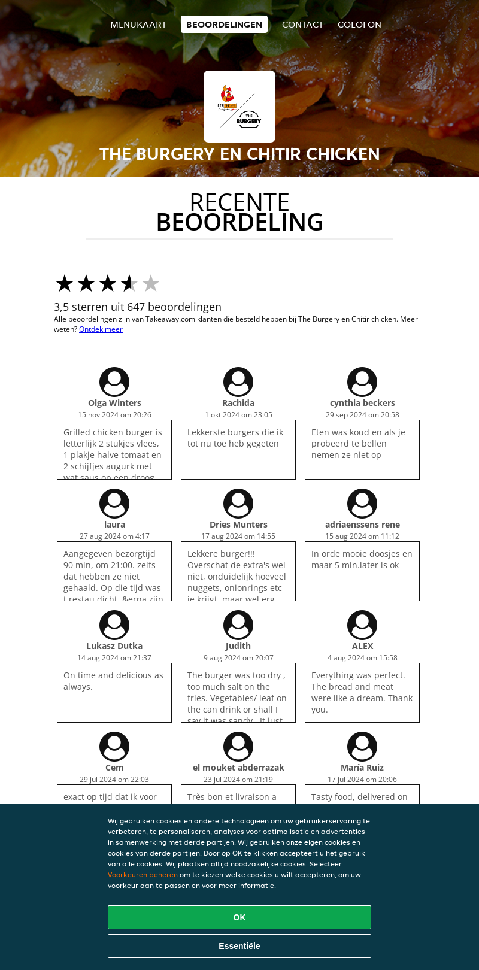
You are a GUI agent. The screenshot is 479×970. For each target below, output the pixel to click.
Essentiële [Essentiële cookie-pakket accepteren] (239, 946)
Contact (302, 24)
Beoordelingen (224, 24)
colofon (359, 24)
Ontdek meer (101, 329)
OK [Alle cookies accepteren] (240, 917)
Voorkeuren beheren (143, 874)
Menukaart (138, 24)
